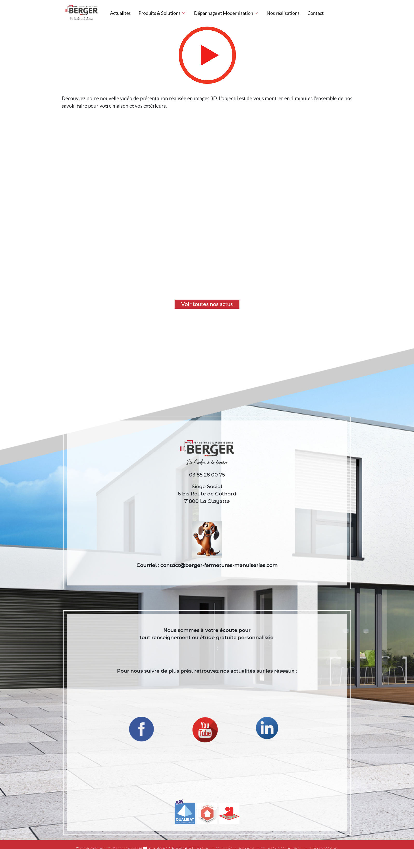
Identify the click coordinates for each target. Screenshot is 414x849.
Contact (315, 13)
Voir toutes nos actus (207, 304)
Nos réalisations (283, 13)
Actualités (120, 13)
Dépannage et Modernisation (226, 13)
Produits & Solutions (162, 13)
